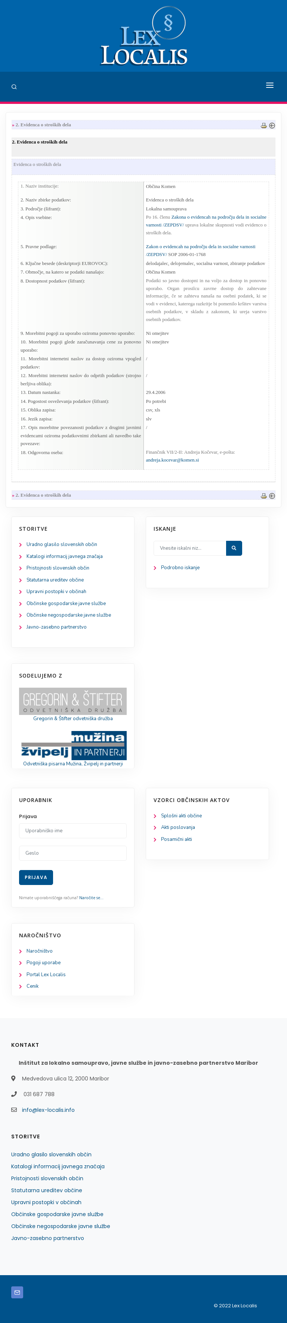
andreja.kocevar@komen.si (172, 460)
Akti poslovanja (178, 827)
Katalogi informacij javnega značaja (65, 556)
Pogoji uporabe (44, 962)
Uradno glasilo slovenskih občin (62, 544)
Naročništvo (40, 951)
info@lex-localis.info (48, 1110)
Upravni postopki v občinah (56, 591)
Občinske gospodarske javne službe (66, 603)
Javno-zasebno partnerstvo (57, 627)
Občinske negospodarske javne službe (69, 615)
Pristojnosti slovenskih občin (58, 568)
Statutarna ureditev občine (55, 580)
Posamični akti (176, 839)
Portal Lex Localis (46, 974)
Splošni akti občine (181, 815)
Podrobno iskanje (180, 567)
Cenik (32, 986)
